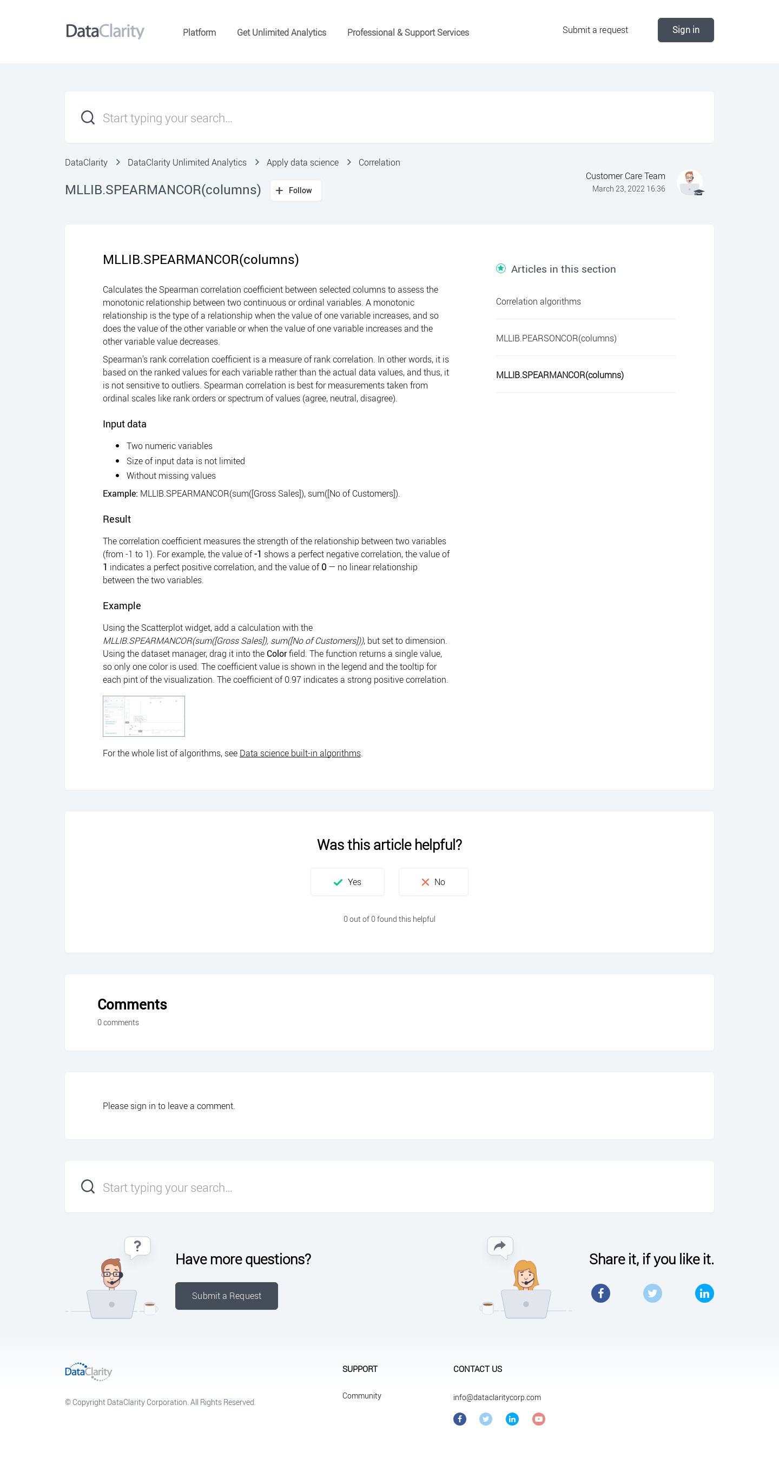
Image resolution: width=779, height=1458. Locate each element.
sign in (143, 1106)
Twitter (652, 1293)
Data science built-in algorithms (300, 753)
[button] (348, 882)
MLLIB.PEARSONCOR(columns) (556, 338)
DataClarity (86, 162)
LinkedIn (704, 1293)
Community (361, 1395)
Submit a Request (226, 1296)
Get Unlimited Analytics (281, 32)
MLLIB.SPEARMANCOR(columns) (560, 375)
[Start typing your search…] (389, 117)
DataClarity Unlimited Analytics (187, 162)
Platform (199, 32)
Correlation (379, 162)
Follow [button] (301, 190)
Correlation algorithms (538, 301)
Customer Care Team (625, 176)
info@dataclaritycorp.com (497, 1397)
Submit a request (596, 30)
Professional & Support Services (408, 32)
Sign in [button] (685, 30)
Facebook (600, 1293)
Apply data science (303, 162)
